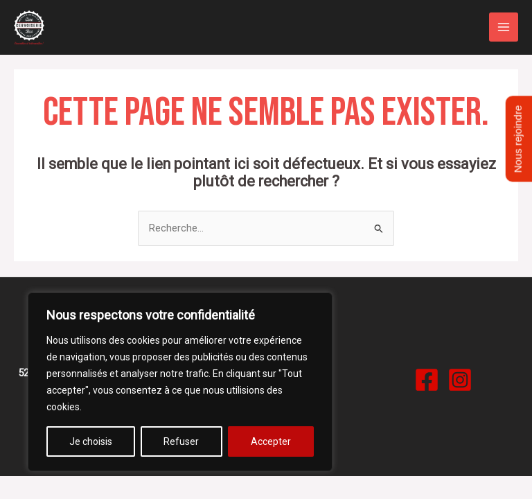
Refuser (181, 441)
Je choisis (90, 441)
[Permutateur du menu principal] (503, 27)
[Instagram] (459, 379)
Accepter (271, 441)
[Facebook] (426, 379)
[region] (180, 381)
